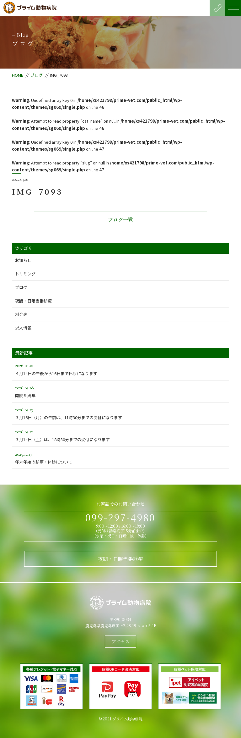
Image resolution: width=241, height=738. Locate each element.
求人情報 (23, 328)
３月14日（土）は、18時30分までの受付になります (120, 435)
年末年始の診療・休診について (120, 457)
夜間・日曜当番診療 (33, 301)
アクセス (120, 641)
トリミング (25, 274)
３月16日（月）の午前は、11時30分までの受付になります (120, 413)
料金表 (21, 314)
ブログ (36, 75)
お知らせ (23, 260)
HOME (17, 75)
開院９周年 (120, 391)
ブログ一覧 (120, 219)
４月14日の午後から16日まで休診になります (120, 368)
